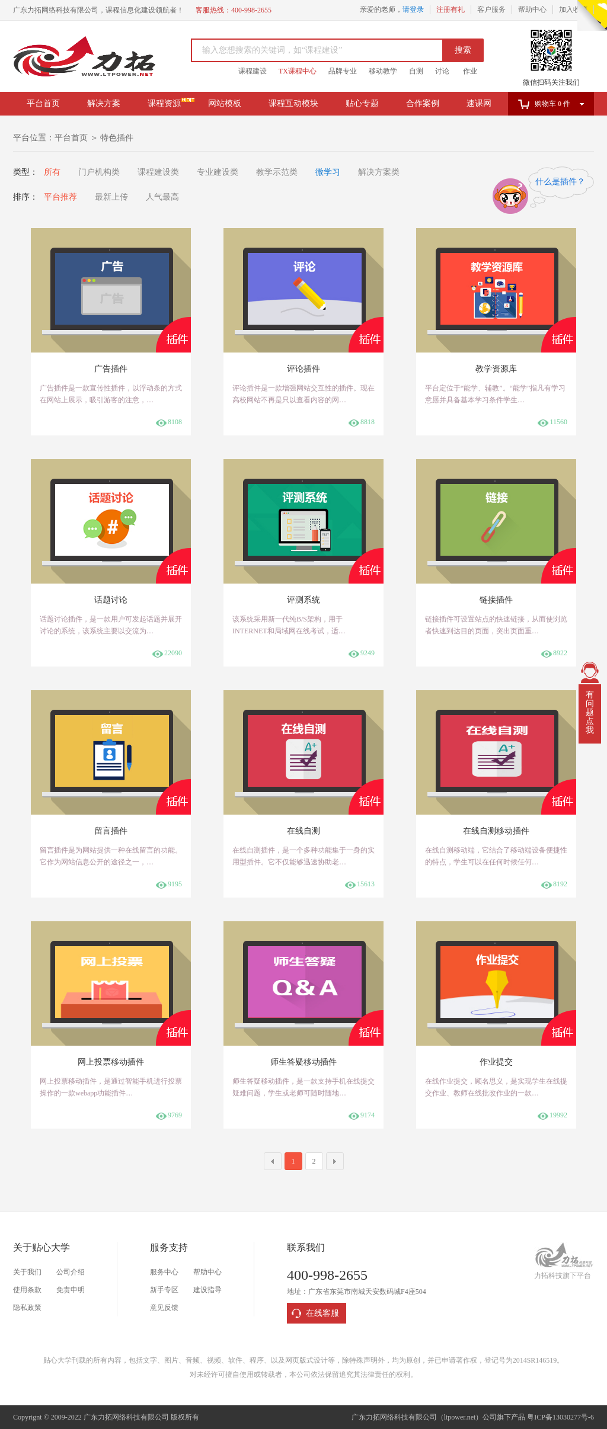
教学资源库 (496, 368)
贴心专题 (362, 103)
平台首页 (43, 103)
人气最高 (162, 197)
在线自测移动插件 (496, 830)
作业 (470, 71)
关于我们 (27, 1272)
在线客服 (322, 1313)
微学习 (327, 172)
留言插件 (110, 830)
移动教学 (383, 71)
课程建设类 (158, 172)
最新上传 (111, 197)
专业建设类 (217, 172)
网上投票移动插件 (111, 1062)
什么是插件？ (560, 181)
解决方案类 (379, 172)
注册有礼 (450, 9)
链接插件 (496, 599)
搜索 (463, 50)
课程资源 (164, 103)
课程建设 (252, 71)
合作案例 (422, 103)
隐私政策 (27, 1307)
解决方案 (103, 103)
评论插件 (303, 368)
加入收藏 (573, 9)
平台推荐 (60, 197)
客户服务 (491, 9)
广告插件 (110, 368)
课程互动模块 (293, 103)
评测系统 (303, 599)
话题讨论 (110, 599)
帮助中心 (532, 9)
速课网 (479, 103)
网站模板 (224, 103)
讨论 (442, 71)
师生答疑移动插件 (303, 1062)
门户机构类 (99, 172)
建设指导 (207, 1290)
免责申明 (70, 1290)
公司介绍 (70, 1272)
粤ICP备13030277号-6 (560, 1417)
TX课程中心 (298, 71)
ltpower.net (460, 1417)
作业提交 (496, 1062)
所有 (52, 172)
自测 (416, 71)
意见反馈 (164, 1307)
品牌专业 (342, 71)
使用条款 (27, 1290)
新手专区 (164, 1290)
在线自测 (303, 830)
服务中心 (164, 1272)
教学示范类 (277, 172)
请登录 (413, 9)
